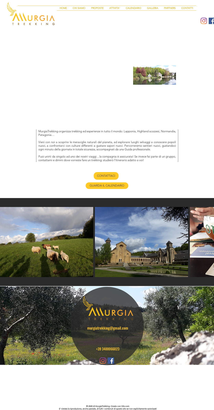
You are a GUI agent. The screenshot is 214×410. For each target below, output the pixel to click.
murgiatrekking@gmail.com (107, 328)
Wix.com (125, 406)
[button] (98, 8)
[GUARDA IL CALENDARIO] (107, 185)
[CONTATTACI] (106, 176)
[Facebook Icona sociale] (111, 360)
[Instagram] (204, 21)
